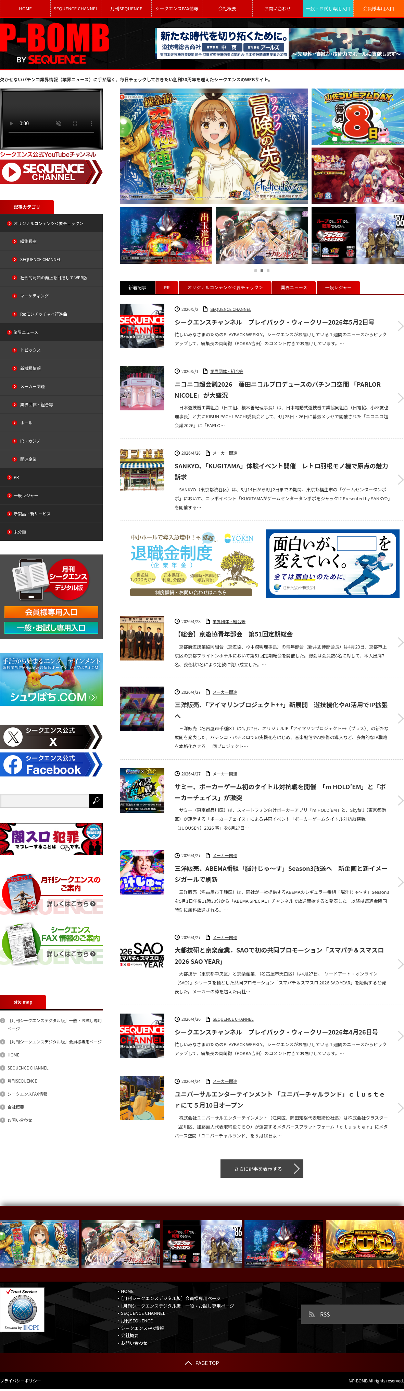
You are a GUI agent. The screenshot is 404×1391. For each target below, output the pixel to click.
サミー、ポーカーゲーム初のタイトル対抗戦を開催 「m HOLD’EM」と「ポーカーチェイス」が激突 (280, 792)
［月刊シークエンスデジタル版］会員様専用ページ (55, 1041)
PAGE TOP (202, 1362)
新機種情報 (30, 368)
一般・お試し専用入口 (328, 8)
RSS (325, 1314)
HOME (25, 8)
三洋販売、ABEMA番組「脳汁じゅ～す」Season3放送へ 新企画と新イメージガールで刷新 (281, 874)
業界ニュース (294, 287)
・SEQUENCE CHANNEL (140, 1313)
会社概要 (227, 8)
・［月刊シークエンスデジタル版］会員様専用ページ (168, 1298)
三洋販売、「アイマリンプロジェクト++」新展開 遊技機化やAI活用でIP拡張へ (281, 710)
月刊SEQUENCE (126, 8)
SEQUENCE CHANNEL (76, 8)
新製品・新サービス (32, 513)
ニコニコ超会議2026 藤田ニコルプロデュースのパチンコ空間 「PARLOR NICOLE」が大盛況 (278, 389)
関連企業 (28, 459)
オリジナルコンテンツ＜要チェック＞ (225, 287)
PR (166, 287)
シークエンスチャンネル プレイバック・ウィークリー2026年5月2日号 (275, 321)
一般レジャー (338, 287)
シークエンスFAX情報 (176, 8)
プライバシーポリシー (20, 1380)
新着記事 (137, 287)
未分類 (20, 532)
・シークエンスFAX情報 (140, 1328)
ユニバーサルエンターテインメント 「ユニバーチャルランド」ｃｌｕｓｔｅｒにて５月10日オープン (280, 1099)
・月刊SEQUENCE (134, 1320)
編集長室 (28, 241)
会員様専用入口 (378, 8)
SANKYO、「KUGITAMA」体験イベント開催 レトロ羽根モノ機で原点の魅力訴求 (281, 471)
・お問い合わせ (132, 1343)
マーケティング (34, 296)
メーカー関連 (225, 453)
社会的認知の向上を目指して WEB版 (53, 277)
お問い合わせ (277, 8)
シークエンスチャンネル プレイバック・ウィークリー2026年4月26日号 (276, 1031)
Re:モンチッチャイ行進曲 (43, 314)
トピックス (30, 350)
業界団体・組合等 (226, 371)
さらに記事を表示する (258, 1168)
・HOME (125, 1291)
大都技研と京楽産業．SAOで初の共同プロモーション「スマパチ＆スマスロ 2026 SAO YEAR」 (279, 955)
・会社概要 (127, 1335)
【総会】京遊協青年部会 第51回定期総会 (234, 633)
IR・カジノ (30, 441)
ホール (26, 422)
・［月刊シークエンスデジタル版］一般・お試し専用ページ (175, 1305)
